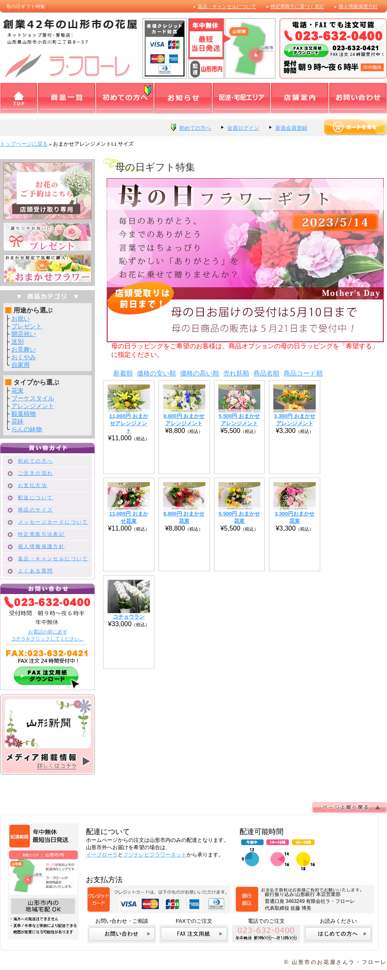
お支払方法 (32, 485)
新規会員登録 (291, 128)
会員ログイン (243, 128)
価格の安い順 (156, 373)
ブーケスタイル (32, 398)
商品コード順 (303, 373)
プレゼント (26, 326)
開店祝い (23, 333)
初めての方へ (195, 128)
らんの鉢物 (26, 429)
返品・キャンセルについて (227, 6)
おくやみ (23, 357)
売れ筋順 (236, 373)
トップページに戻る (24, 144)
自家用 (20, 364)
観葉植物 (23, 413)
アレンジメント (32, 405)
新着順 (123, 373)
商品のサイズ (35, 510)
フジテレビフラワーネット (155, 855)
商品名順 (266, 373)
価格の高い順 (199, 373)
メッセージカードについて (53, 522)
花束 (17, 390)
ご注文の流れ (35, 473)
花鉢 (17, 421)
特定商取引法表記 (41, 534)
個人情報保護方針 (358, 6)
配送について (35, 497)
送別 (17, 341)
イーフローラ (102, 855)
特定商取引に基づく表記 (297, 6)
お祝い (20, 318)
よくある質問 (35, 571)
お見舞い (23, 349)
